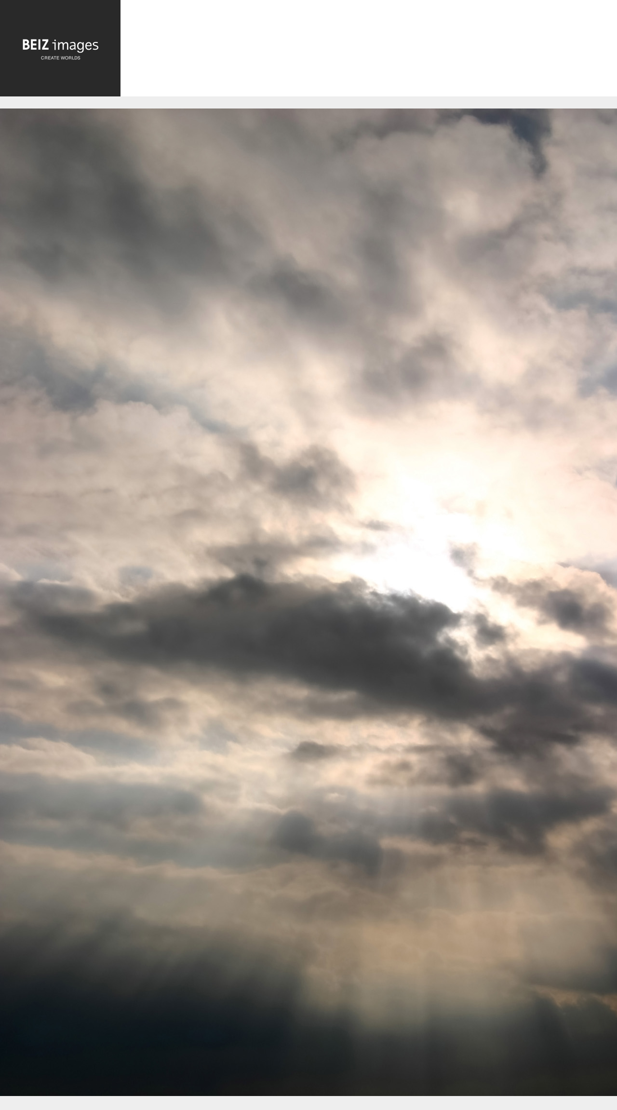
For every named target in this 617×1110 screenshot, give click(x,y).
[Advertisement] (368, 50)
